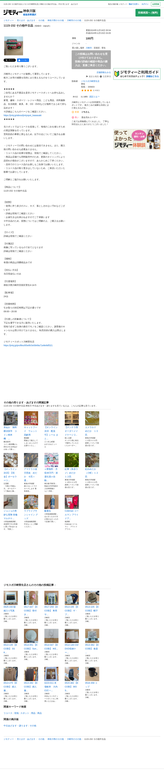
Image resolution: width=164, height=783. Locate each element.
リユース (8, 713)
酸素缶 (51, 503)
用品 (33, 713)
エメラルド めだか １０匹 (92, 423)
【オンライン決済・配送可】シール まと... (51, 425)
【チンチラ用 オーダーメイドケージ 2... (72, 423)
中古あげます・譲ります (16, 725)
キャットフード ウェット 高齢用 (31, 423)
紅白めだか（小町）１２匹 (92, 465)
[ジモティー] (13, 13)
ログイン (145, 4)
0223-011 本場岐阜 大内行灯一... (51, 679)
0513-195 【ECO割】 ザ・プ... (72, 603)
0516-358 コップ (92, 677)
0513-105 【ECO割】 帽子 (92, 601)
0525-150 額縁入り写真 (11, 601)
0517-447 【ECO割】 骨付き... (31, 603)
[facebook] (23, 60)
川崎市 (89, 48)
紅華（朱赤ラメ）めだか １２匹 (72, 465)
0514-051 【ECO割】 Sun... (31, 639)
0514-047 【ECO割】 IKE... (51, 639)
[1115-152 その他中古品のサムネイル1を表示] (14, 46)
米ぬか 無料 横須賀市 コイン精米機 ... (11, 425)
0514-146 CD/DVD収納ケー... (72, 641)
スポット (24, 713)
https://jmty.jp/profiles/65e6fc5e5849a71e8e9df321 (28, 345)
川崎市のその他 (74, 20)
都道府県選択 (29, 14)
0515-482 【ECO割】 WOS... (72, 679)
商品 (39, 713)
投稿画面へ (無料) (148, 12)
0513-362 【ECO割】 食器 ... (92, 641)
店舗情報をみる (104, 72)
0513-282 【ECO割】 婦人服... (31, 679)
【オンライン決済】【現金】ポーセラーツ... (11, 467)
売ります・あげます (26, 20)
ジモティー (9, 20)
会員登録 (155, 4)
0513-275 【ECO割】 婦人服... (11, 679)
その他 (41, 20)
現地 (16, 713)
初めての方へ (134, 4)
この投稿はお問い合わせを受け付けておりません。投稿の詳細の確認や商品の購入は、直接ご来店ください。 (91, 60)
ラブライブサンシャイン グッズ (31, 507)
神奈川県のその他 (56, 20)
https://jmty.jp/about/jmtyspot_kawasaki (23, 115)
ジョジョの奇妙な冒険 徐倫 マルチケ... (11, 507)
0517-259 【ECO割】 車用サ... (51, 603)
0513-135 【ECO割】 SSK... (11, 641)
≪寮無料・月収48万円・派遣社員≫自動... (51, 467)
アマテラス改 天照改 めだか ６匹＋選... (31, 467)
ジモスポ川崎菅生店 (90, 81)
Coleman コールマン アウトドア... (72, 507)
